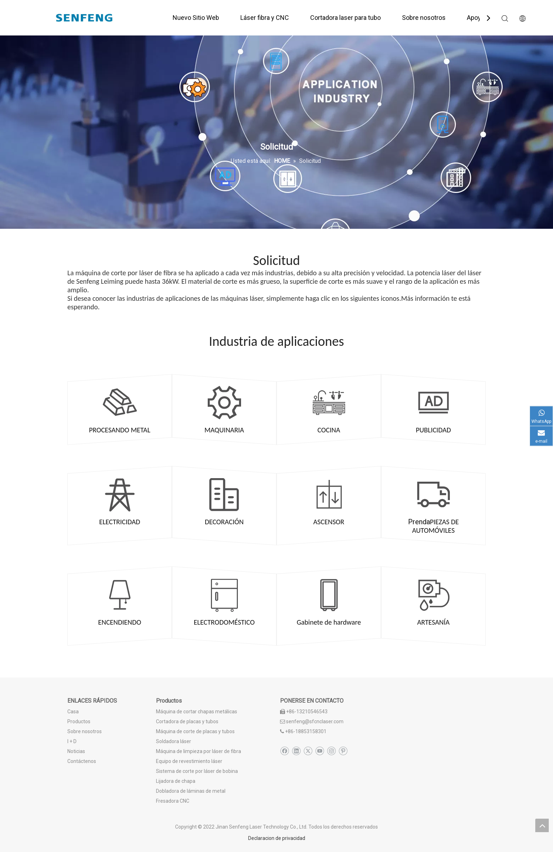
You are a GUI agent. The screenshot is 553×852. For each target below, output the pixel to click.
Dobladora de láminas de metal (190, 791)
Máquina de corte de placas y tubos (195, 731)
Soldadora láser (173, 741)
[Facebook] (284, 751)
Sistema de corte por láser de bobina (197, 771)
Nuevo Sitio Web (196, 17)
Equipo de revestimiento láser (189, 761)
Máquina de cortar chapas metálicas (196, 711)
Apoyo (476, 17)
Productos (78, 721)
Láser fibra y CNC (264, 17)
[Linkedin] (296, 751)
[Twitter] (307, 751)
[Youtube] (319, 751)
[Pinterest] (343, 751)
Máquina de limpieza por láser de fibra (198, 751)
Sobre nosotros (424, 17)
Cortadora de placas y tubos (187, 721)
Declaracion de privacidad (276, 838)
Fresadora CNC (172, 801)
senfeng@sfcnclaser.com (314, 721)
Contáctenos (81, 761)
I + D (72, 741)
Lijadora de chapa (175, 781)
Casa (73, 711)
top (542, 825)
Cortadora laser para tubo (345, 17)
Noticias (76, 751)
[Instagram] (331, 751)
